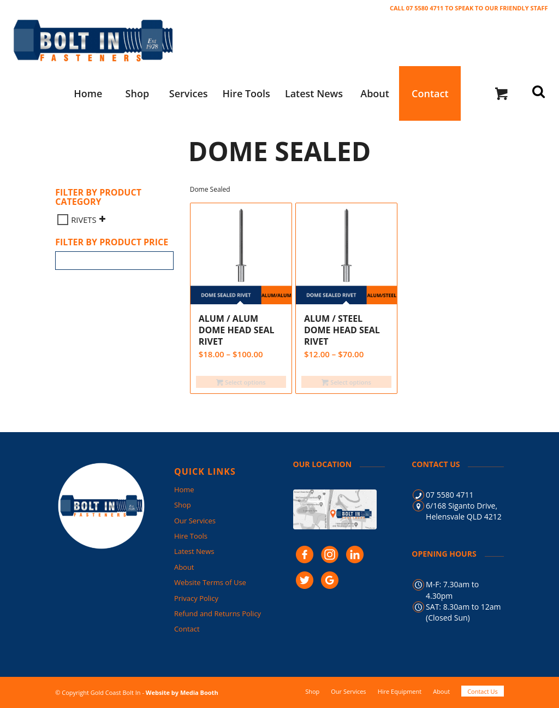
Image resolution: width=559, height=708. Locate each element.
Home (184, 489)
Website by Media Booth (182, 692)
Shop (182, 505)
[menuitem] (87, 93)
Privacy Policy (196, 598)
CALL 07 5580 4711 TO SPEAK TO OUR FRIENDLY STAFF (469, 8)
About (184, 567)
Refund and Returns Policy (217, 613)
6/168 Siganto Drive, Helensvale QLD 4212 (464, 511)
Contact (187, 629)
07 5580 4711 (449, 494)
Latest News (194, 551)
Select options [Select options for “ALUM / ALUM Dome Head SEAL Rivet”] (240, 382)
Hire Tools (190, 536)
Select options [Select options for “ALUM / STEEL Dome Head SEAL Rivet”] (346, 382)
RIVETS (83, 219)
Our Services (195, 521)
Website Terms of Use (210, 582)
